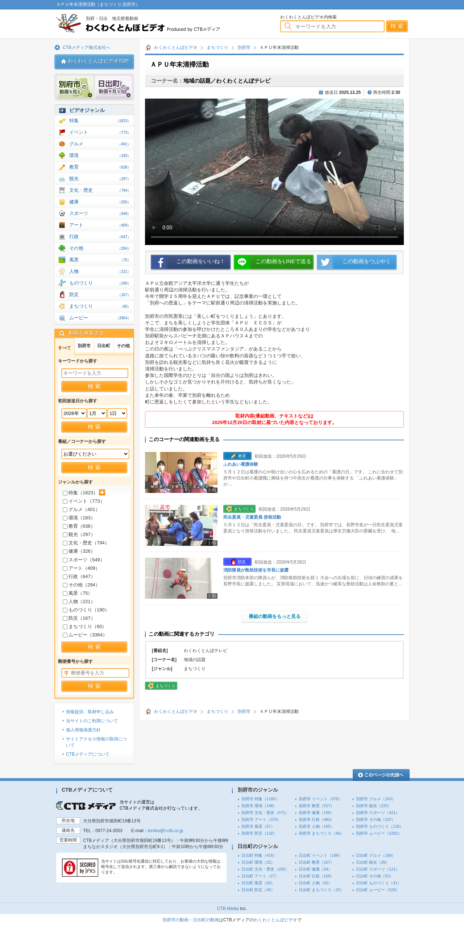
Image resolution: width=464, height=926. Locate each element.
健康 (100, 202)
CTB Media (228, 908)
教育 (100, 167)
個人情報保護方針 (83, 729)
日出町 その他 (374, 876)
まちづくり (217, 47)
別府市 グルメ (375, 799)
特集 (100, 120)
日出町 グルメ (375, 855)
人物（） (79, 601)
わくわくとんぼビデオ (151, 23)
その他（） (81, 584)
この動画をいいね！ (200, 261)
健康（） (79, 551)
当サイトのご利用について (92, 720)
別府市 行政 (316, 819)
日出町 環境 (258, 862)
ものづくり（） (86, 610)
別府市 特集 (260, 799)
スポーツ (100, 213)
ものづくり (100, 283)
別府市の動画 (175, 919)
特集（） (80, 492)
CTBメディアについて (87, 754)
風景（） (77, 593)
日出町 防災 (258, 890)
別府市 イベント (320, 799)
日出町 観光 (372, 862)
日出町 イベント (320, 855)
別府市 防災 (259, 833)
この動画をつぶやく (366, 261)
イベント (100, 132)
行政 (100, 236)
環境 (100, 155)
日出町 (103, 345)
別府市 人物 (316, 826)
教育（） (79, 526)
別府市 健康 (316, 812)
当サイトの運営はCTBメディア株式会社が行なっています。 (161, 805)
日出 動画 (113, 87)
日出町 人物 (315, 883)
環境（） (79, 517)
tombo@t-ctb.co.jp (165, 830)
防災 (100, 294)
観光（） (79, 534)
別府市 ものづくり (379, 826)
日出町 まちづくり (321, 890)
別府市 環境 (259, 805)
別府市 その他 (375, 819)
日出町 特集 (259, 855)
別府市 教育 (316, 805)
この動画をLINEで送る (283, 261)
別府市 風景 (258, 826)
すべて (64, 347)
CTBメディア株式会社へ (87, 47)
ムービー (100, 318)
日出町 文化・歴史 (265, 869)
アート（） (81, 568)
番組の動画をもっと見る (275, 616)
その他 (100, 248)
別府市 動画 (75, 87)
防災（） (79, 618)
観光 (100, 178)
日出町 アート (260, 876)
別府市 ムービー (379, 833)
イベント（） (84, 501)
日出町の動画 (206, 919)
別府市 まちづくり (321, 833)
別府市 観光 (374, 805)
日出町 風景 (258, 883)
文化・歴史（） (86, 542)
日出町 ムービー (377, 890)
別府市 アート (261, 819)
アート (100, 225)
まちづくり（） (85, 626)
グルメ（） (81, 509)
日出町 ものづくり (378, 883)
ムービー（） (85, 635)
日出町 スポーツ (377, 869)
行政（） (79, 576)
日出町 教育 (316, 862)
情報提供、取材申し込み (90, 711)
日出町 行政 (316, 876)
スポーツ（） (84, 559)
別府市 (243, 47)
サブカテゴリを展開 (102, 492)
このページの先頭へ (381, 775)
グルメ (100, 144)
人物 (100, 271)
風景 (100, 260)
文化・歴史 (100, 190)
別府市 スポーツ (377, 812)
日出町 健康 (315, 869)
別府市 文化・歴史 (265, 812)
